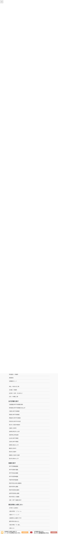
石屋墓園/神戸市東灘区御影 (16, 404)
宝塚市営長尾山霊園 (14, 493)
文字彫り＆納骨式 (13, 508)
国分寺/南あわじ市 (14, 458)
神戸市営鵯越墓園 (13, 466)
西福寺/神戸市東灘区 (14, 414)
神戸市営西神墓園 (13, 476)
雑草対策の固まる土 (14, 521)
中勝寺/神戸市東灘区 (14, 411)
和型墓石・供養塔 (13, 374)
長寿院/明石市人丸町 (14, 431)
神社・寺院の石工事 (14, 386)
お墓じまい (12, 528)
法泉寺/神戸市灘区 (14, 441)
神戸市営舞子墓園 (13, 469)
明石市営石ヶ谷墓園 (14, 496)
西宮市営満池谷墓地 (14, 490)
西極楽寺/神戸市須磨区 (15, 418)
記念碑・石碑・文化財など (16, 393)
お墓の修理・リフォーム (15, 511)
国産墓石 (11, 378)
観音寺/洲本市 (13, 448)
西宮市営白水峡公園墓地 (15, 483)
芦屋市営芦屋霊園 (13, 480)
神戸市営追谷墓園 (13, 473)
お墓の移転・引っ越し (14, 524)
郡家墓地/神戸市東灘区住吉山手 (17, 408)
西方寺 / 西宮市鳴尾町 (14, 424)
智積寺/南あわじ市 (14, 445)
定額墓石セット (13, 381)
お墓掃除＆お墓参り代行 (15, 518)
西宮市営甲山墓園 (13, 486)
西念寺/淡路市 (12, 451)
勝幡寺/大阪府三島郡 (14, 455)
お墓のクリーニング (14, 514)
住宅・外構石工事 (13, 396)
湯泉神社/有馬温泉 (14, 435)
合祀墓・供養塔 (13, 390)
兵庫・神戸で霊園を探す (15, 500)
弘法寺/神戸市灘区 (14, 438)
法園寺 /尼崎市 (13, 428)
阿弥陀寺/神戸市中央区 (15, 421)
